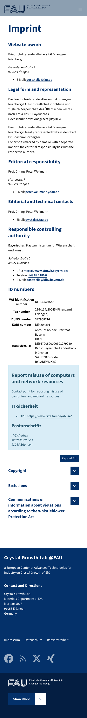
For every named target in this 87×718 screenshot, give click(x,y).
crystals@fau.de (36, 219)
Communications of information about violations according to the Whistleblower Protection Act (36, 508)
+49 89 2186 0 (37, 275)
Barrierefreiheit (57, 640)
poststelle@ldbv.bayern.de (45, 280)
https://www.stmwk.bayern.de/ (46, 271)
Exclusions (17, 486)
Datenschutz (33, 640)
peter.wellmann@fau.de (42, 192)
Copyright (17, 471)
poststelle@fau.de (39, 79)
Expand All (69, 458)
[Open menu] (80, 9)
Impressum (12, 640)
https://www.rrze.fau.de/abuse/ (49, 416)
